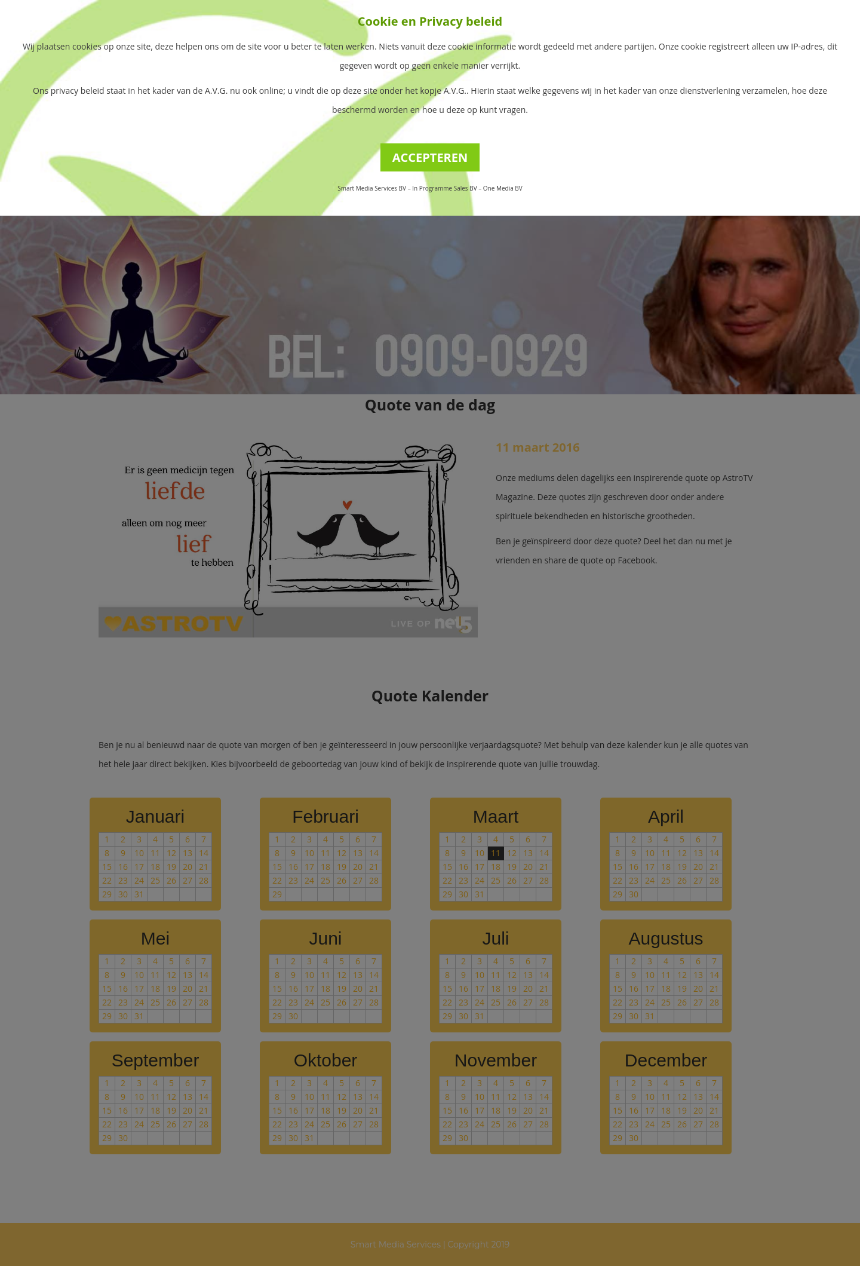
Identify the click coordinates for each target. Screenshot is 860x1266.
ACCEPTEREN (430, 157)
